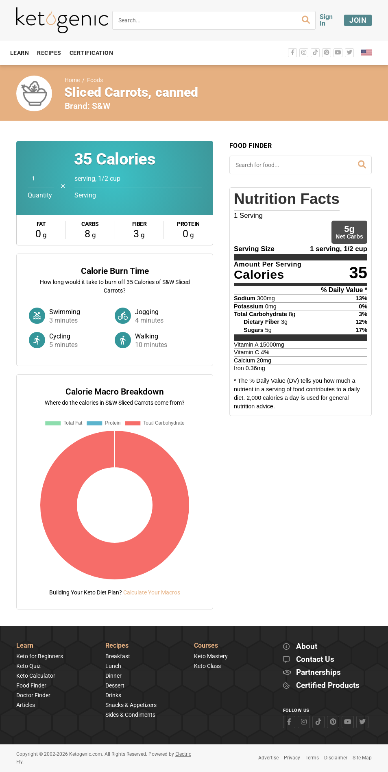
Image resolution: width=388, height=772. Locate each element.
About (306, 646)
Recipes (117, 645)
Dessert (114, 685)
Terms (312, 758)
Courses (206, 645)
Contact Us (315, 659)
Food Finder (31, 685)
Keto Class (207, 666)
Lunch (113, 666)
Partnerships (318, 672)
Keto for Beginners (39, 656)
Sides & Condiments (130, 714)
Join (357, 20)
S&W (101, 106)
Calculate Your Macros (151, 592)
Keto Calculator (35, 675)
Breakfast (117, 656)
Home (72, 80)
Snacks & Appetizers (131, 705)
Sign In (326, 20)
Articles (25, 705)
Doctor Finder (33, 695)
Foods (95, 80)
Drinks (113, 695)
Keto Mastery (211, 656)
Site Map (362, 758)
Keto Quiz (28, 666)
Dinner (113, 675)
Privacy (292, 758)
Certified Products (328, 685)
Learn (24, 645)
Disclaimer (335, 758)
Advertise (268, 758)
